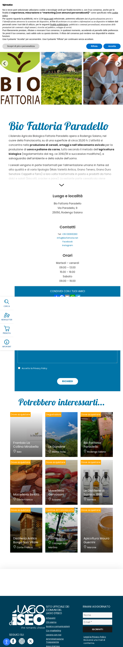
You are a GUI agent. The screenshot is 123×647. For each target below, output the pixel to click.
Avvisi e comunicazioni (58, 626)
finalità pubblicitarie (59, 24)
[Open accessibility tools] (6, 642)
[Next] (118, 63)
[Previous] (4, 63)
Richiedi (67, 381)
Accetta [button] (112, 46)
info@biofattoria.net (67, 237)
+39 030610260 (69, 234)
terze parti (48, 18)
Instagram (67, 245)
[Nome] (97, 615)
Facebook (67, 241)
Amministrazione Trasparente (55, 640)
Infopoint (50, 618)
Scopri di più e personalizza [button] (21, 46)
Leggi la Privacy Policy (95, 636)
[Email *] (97, 622)
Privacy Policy (40, 368)
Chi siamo (51, 622)
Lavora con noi (53, 634)
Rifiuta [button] (94, 46)
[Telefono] (67, 339)
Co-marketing (53, 630)
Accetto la (34, 368)
